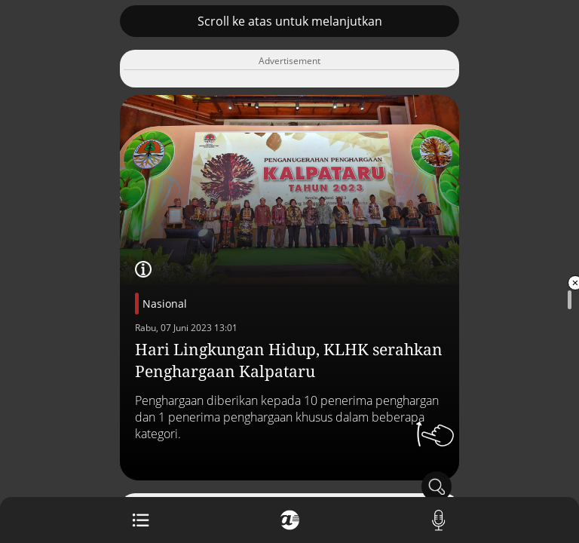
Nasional (164, 303)
